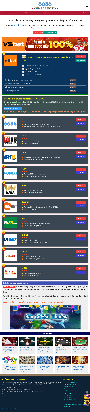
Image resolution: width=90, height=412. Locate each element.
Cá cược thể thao (69, 386)
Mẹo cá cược (23, 13)
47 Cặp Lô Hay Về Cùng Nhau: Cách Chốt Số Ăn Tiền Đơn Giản (9, 367)
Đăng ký (72, 80)
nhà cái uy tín (68, 395)
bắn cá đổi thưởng (17, 25)
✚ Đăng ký (81, 56)
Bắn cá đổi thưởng (9, 287)
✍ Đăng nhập (81, 60)
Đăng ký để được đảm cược (13, 108)
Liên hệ (68, 13)
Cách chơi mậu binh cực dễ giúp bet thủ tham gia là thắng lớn (26, 349)
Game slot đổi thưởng (70, 384)
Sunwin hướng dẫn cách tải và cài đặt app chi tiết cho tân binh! (79, 367)
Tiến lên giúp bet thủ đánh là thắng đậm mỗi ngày (80, 349)
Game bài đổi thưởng (41, 13)
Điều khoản (81, 13)
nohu (65, 402)
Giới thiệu (57, 13)
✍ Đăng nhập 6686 (50, 32)
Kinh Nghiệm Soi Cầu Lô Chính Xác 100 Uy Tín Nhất (44, 367)
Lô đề (65, 391)
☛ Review (81, 123)
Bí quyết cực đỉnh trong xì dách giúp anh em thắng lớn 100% (9, 349)
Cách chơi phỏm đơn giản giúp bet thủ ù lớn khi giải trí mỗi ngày (44, 349)
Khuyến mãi (67, 393)
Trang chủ (8, 13)
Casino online (68, 389)
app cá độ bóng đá (69, 399)
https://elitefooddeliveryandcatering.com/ (76, 404)
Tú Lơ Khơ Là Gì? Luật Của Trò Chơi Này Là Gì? (62, 367)
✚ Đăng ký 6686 (38, 32)
